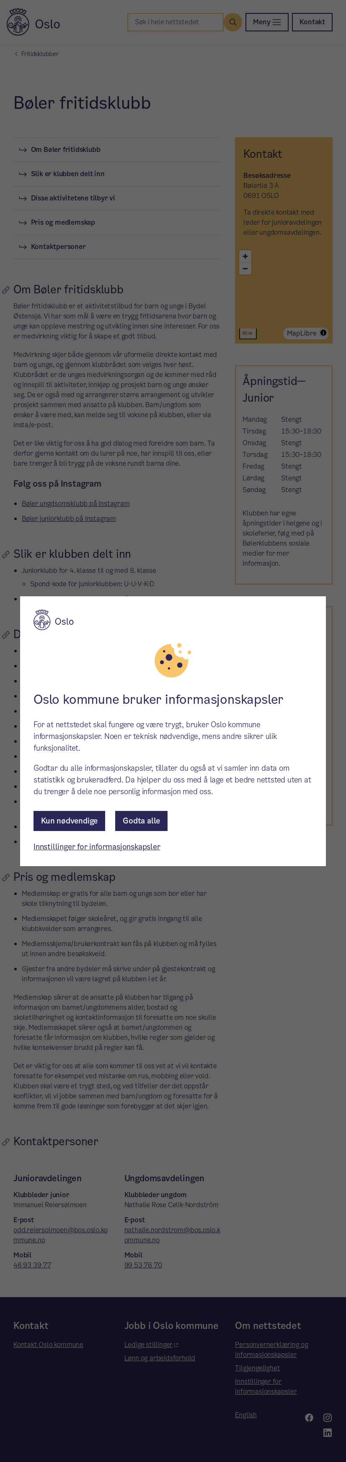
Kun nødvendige (69, 821)
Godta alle (141, 821)
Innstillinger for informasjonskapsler (97, 846)
